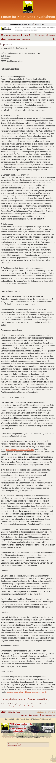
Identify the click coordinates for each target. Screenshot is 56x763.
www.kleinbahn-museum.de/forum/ (20, 449)
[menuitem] (12, 35)
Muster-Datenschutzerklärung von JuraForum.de (27, 692)
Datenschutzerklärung (26, 706)
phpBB (21, 736)
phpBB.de (37, 737)
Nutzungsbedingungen (8, 706)
